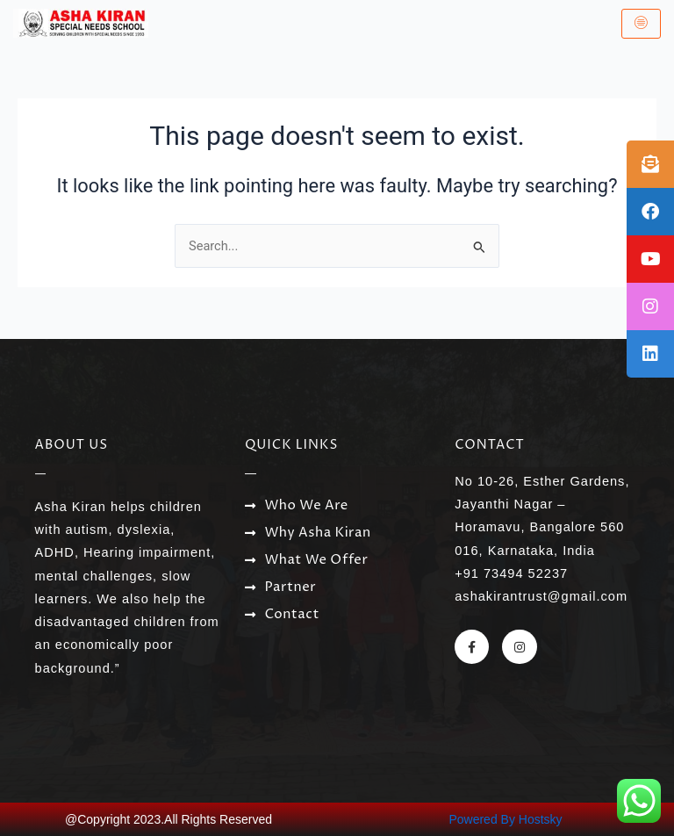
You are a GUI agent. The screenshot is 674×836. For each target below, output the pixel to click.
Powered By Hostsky (505, 819)
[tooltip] (650, 164)
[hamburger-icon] (641, 24)
